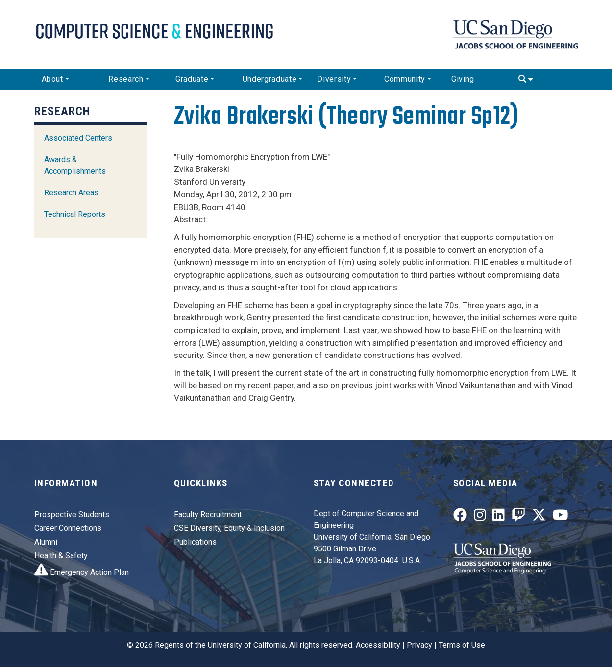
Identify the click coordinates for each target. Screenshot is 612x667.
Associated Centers (78, 138)
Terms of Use (462, 645)
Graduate (191, 79)
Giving (462, 79)
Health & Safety (61, 555)
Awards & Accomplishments (75, 165)
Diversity (334, 79)
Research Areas (71, 192)
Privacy (419, 645)
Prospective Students (71, 514)
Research (125, 79)
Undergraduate (269, 79)
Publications (195, 542)
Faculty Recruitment (208, 514)
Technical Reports (74, 214)
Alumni (45, 542)
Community (404, 79)
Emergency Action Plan (81, 572)
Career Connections (67, 528)
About (52, 79)
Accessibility (378, 645)
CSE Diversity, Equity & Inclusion (229, 528)
